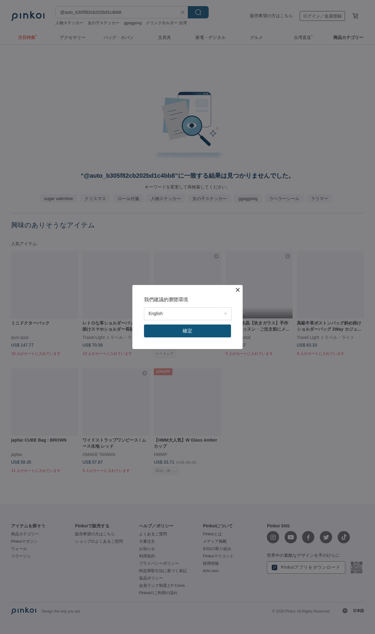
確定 (187, 330)
